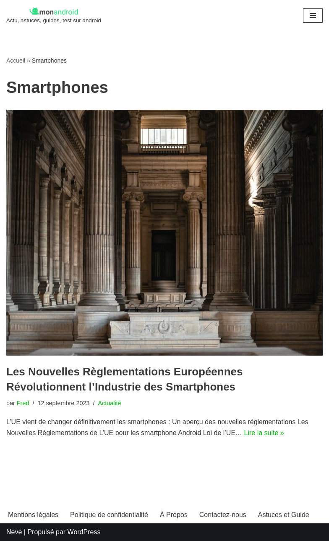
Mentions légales (33, 514)
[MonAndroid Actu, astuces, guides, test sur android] (53, 15)
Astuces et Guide (283, 514)
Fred (23, 403)
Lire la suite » (264, 432)
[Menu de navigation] (313, 15)
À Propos (174, 514)
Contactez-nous (222, 514)
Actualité (109, 403)
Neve (14, 532)
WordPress (84, 532)
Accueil (15, 60)
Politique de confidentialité (109, 514)
